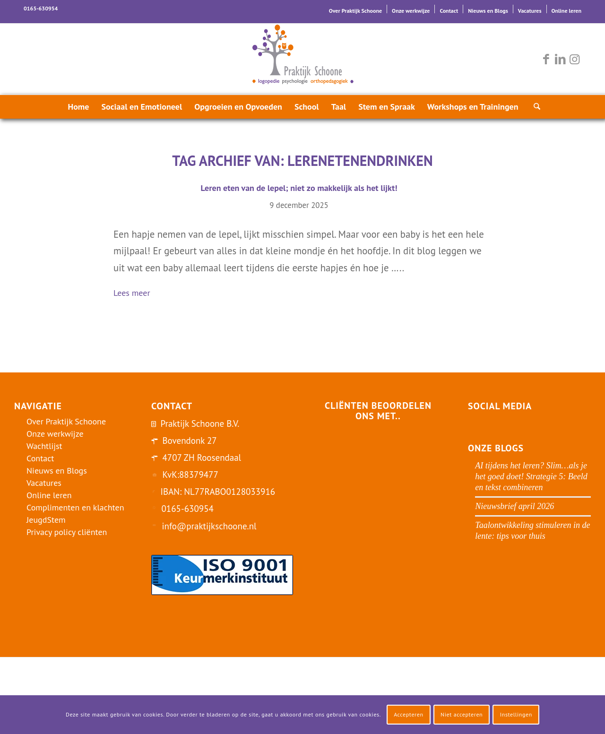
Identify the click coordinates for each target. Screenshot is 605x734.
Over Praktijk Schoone (355, 10)
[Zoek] (534, 107)
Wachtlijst (44, 445)
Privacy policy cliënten (66, 532)
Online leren (566, 10)
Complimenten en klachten (75, 507)
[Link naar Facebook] (546, 59)
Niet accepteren (462, 714)
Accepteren (409, 714)
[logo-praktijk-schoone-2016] (302, 59)
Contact (449, 10)
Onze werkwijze (411, 10)
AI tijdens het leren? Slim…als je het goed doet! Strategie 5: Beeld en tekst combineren (531, 476)
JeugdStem (46, 519)
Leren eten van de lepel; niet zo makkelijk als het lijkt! (298, 187)
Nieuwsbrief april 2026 (514, 506)
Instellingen (516, 714)
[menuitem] (355, 9)
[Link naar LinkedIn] (560, 59)
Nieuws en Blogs (488, 10)
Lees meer (135, 293)
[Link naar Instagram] (574, 59)
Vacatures (530, 10)
